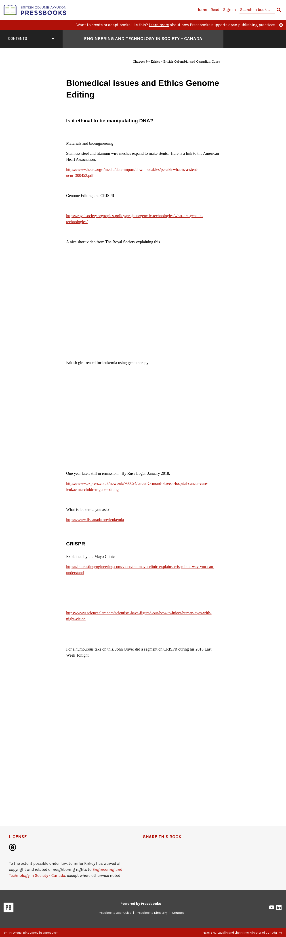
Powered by (141, 903)
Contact (178, 913)
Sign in (229, 9)
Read (215, 9)
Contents (31, 38)
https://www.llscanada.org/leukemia (95, 519)
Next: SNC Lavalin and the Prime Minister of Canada (242, 933)
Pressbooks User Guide (114, 913)
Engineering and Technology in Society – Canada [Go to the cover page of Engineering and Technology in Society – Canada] (143, 38)
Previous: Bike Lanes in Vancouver (31, 933)
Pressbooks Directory (152, 913)
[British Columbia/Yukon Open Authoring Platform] (35, 10)
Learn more (159, 24)
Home (201, 9)
